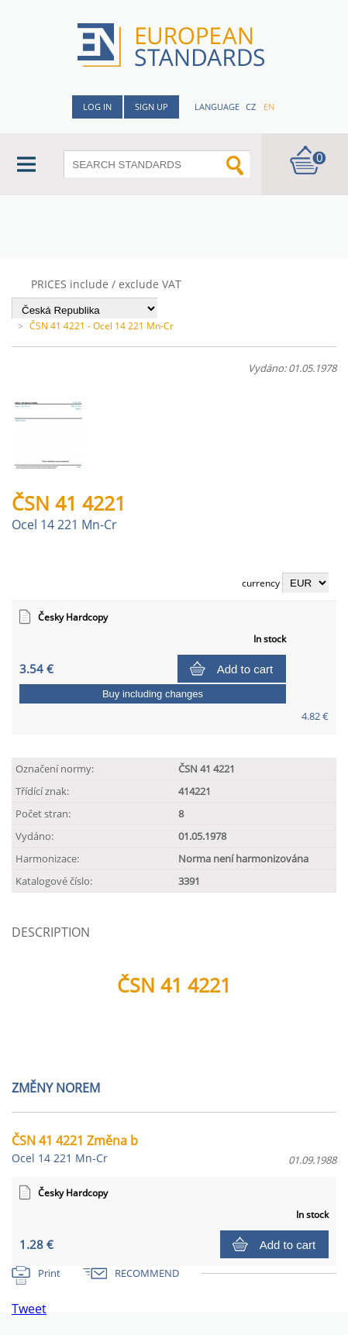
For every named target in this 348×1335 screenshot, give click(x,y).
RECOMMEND (147, 1273)
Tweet (29, 1308)
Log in (97, 106)
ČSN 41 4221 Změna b (75, 1148)
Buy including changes (152, 694)
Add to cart (245, 669)
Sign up (151, 106)
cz (251, 106)
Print (49, 1273)
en (269, 106)
